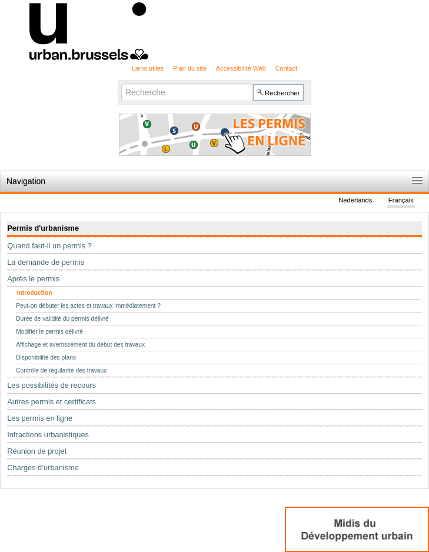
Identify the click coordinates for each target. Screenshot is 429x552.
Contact (286, 68)
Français (401, 200)
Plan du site (190, 68)
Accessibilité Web (241, 68)
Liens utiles (148, 68)
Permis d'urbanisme (43, 228)
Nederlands (355, 200)
